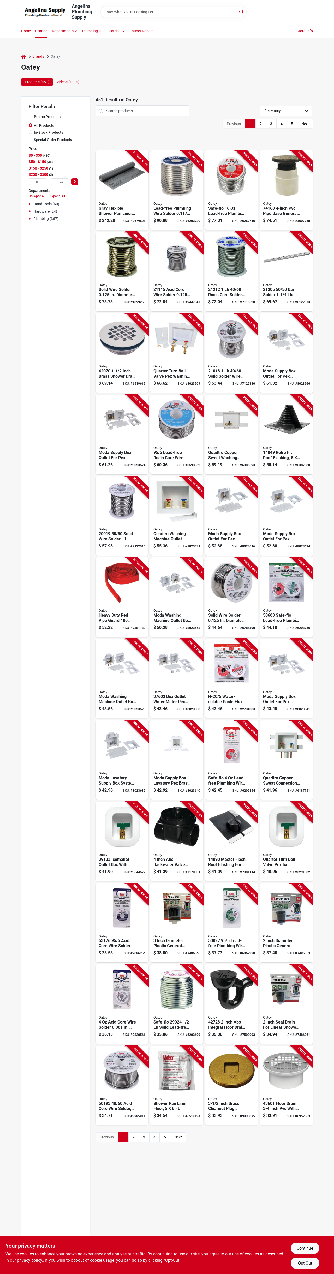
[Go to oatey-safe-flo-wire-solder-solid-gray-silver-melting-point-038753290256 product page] (231, 190)
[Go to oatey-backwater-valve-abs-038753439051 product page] (176, 841)
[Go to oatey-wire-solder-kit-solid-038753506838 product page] (286, 597)
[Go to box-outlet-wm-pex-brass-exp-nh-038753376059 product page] (286, 678)
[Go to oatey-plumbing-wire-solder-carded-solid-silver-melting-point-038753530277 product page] (231, 923)
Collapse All (37, 196)
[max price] (60, 181)
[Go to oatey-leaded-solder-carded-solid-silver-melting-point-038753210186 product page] (231, 353)
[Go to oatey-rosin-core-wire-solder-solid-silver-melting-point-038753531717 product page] (176, 434)
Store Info (305, 31)
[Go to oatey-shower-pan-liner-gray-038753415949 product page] (122, 190)
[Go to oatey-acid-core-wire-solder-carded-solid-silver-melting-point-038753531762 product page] (122, 923)
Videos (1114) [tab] (68, 82)
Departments (63, 31)
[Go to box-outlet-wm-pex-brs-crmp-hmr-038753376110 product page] (286, 353)
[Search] (242, 11)
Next (305, 124)
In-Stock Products (48, 132)
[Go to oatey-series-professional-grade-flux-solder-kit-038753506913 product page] (231, 678)
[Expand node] (30, 204)
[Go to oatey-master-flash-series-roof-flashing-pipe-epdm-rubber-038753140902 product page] (231, 841)
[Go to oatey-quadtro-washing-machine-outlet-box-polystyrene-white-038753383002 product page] (176, 353)
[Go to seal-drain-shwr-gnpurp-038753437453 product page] (286, 923)
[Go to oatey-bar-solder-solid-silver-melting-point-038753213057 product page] (286, 272)
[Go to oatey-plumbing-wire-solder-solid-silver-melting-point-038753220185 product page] (176, 190)
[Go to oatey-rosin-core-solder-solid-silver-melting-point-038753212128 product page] (231, 272)
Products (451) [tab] (37, 82)
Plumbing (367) (45, 219)
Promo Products (47, 116)
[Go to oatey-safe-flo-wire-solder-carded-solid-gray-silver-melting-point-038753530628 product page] (231, 760)
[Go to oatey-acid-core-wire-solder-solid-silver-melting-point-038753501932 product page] (122, 1085)
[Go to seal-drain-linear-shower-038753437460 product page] (286, 1004)
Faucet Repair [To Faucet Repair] (141, 31)
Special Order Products (53, 139)
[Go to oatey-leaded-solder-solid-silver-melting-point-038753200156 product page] (122, 272)
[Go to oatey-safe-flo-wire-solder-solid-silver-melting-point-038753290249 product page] (176, 1004)
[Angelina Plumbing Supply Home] (44, 12)
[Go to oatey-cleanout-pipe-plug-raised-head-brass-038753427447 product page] (231, 1085)
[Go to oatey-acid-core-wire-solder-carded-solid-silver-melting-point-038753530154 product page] (122, 1004)
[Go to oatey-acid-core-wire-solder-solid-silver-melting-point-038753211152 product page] (176, 272)
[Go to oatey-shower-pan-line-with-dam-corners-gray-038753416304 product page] (176, 1085)
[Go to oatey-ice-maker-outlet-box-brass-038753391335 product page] (122, 841)
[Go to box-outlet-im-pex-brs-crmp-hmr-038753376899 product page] (231, 516)
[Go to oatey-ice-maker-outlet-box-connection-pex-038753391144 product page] (286, 841)
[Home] (23, 56)
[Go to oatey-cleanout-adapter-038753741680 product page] (286, 190)
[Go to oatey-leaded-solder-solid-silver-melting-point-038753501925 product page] (231, 597)
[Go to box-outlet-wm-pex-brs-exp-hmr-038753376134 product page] (122, 434)
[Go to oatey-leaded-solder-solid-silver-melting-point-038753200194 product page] (122, 516)
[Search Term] (173, 12)
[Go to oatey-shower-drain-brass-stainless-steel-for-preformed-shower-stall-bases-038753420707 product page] (122, 353)
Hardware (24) (45, 211)
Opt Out (305, 1263)
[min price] (38, 181)
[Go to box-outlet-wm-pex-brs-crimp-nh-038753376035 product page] (176, 678)
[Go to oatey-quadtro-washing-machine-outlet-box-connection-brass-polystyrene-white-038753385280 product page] (176, 516)
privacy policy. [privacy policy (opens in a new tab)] (30, 1260)
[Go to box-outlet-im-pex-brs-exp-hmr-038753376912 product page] (286, 516)
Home (26, 31)
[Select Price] (74, 181)
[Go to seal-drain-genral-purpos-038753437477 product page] (176, 923)
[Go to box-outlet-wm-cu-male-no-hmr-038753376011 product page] (122, 678)
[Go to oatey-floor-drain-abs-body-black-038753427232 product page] (231, 1004)
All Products (44, 125)
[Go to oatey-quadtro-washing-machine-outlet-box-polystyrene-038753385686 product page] (231, 434)
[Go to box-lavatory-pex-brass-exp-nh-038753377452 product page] (176, 760)
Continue (305, 1248)
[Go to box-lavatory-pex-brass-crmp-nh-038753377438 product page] (122, 760)
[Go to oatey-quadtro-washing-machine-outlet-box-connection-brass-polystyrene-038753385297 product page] (286, 760)
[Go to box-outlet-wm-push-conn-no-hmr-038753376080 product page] (176, 597)
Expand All (57, 196)
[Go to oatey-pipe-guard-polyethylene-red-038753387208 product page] (122, 597)
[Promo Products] (30, 116)
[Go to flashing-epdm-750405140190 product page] (286, 434)
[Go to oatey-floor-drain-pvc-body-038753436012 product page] (286, 1085)
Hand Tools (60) (46, 204)
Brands (41, 31)
